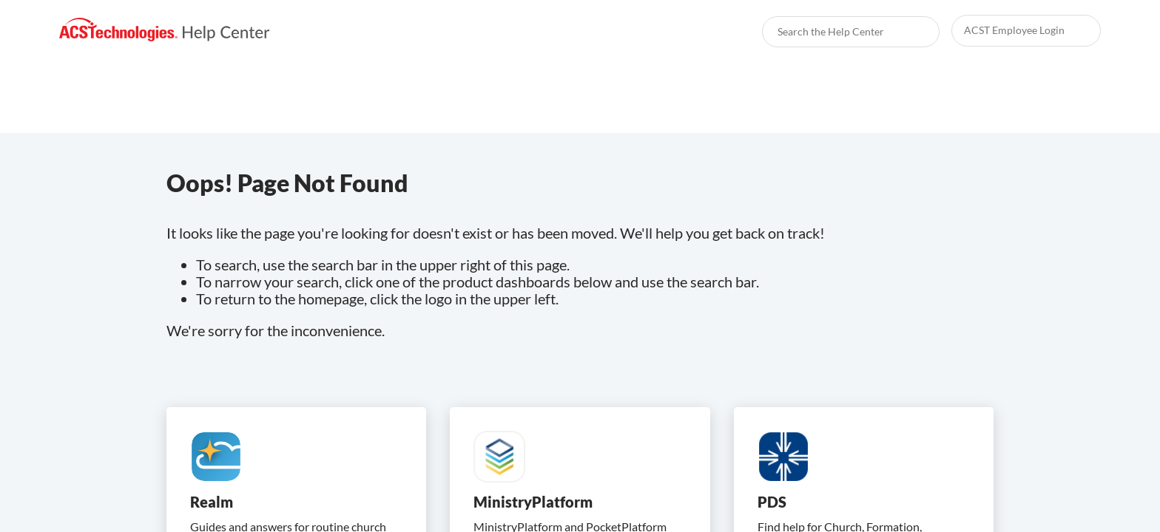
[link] (164, 30)
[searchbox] (912, 31)
